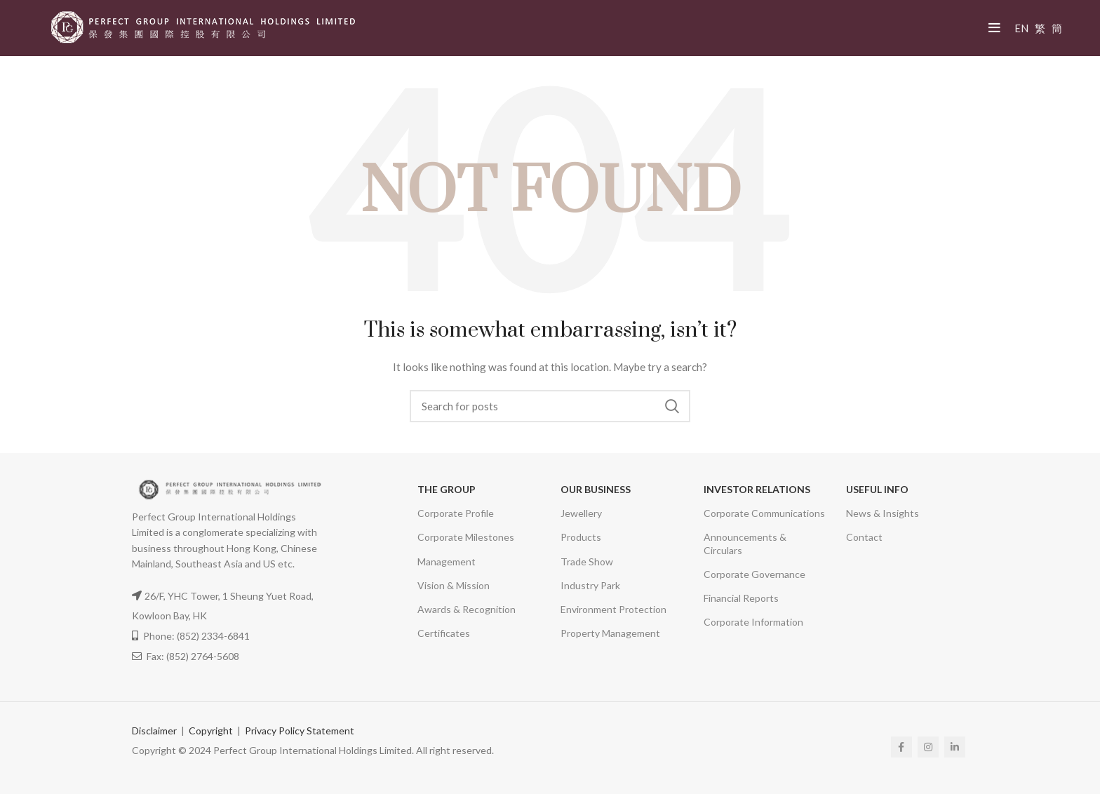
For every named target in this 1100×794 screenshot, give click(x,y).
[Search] (550, 406)
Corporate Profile (455, 513)
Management (446, 561)
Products (581, 537)
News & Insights (882, 513)
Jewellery (581, 513)
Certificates (443, 633)
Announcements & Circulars (745, 543)
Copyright (211, 730)
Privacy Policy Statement (299, 730)
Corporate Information (753, 622)
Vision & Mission (453, 585)
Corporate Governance (754, 574)
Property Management (610, 633)
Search (671, 406)
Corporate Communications (764, 513)
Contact (864, 537)
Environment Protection (613, 609)
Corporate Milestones (465, 537)
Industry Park (590, 585)
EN (1021, 28)
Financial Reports (741, 598)
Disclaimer (154, 730)
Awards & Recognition (466, 609)
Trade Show (587, 561)
